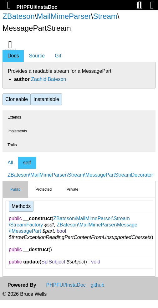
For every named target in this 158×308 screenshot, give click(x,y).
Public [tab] (15, 189)
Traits (12, 145)
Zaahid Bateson (48, 79)
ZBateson (19, 16)
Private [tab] (72, 189)
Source (37, 55)
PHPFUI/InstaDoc (36, 7)
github (97, 285)
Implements (17, 131)
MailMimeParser (64, 16)
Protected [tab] (44, 189)
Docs (13, 55)
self (27, 162)
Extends (14, 117)
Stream (105, 16)
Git (58, 55)
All (10, 162)
